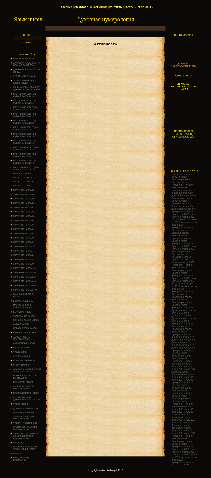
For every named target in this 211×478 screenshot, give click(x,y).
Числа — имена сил (24, 76)
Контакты (115, 7)
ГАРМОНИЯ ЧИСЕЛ (22, 312)
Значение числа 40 (23, 194)
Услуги (129, 7)
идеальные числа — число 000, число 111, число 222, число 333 (183, 366)
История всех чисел (24, 328)
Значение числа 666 (24, 281)
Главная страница (23, 58)
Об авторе (81, 7)
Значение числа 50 (23, 199)
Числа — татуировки (25, 423)
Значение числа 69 (23, 242)
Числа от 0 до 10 (22, 178)
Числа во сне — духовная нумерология (26, 398)
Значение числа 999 (24, 285)
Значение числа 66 (23, 229)
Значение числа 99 (23, 264)
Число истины (21, 356)
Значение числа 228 (24, 277)
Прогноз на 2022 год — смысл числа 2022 (25, 122)
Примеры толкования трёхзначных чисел (25, 448)
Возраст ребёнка (23, 301)
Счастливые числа (24, 343)
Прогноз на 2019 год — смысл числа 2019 (25, 142)
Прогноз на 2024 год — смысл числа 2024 (25, 108)
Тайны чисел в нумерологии (21, 338)
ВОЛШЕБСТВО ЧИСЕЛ (24, 361)
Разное (17, 453)
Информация (98, 7)
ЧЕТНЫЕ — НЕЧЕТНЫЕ (24, 332)
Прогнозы (144, 7)
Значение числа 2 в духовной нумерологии (184, 194)
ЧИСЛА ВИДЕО (20, 404)
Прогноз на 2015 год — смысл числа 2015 (25, 168)
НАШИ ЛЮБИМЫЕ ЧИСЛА (26, 320)
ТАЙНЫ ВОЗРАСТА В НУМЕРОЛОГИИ (23, 417)
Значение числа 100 (24, 268)
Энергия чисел (21, 365)
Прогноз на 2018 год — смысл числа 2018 (25, 148)
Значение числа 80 (23, 255)
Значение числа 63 (23, 216)
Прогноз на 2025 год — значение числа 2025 (184, 215)
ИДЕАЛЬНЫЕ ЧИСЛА (23, 412)
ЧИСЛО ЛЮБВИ (21, 347)
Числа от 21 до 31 (23, 186)
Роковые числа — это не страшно (25, 377)
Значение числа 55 (23, 203)
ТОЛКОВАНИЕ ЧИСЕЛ (24, 316)
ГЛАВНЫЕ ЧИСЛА (22, 174)
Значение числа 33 (23, 190)
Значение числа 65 (23, 225)
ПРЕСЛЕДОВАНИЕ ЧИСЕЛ (26, 393)
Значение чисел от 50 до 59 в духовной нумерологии (25, 436)
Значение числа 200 (24, 272)
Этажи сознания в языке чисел (23, 81)
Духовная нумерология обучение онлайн (184, 311)
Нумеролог (177, 174)
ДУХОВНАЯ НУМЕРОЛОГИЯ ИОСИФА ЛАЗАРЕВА (26, 64)
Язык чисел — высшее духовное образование (26, 88)
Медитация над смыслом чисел (22, 306)
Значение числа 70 (23, 246)
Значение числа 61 (23, 207)
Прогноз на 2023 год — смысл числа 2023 (25, 115)
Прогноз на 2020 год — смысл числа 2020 (25, 135)
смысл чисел (21, 324)
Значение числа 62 (23, 212)
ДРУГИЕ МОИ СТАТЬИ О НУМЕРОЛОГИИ (25, 428)
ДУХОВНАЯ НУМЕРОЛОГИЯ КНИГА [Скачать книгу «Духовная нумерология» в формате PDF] (184, 65)
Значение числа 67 (23, 233)
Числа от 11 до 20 (23, 182)
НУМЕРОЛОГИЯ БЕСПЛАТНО (21, 459)
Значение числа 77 (23, 251)
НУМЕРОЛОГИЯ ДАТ (23, 382)
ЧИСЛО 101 (18, 443)
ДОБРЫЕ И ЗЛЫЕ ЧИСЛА (25, 408)
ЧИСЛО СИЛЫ (20, 352)
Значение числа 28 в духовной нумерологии (184, 338)
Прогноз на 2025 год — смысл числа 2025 (25, 101)
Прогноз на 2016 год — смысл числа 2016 (25, 162)
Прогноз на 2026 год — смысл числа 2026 (25, 95)
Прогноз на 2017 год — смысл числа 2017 (25, 155)
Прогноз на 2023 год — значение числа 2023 (184, 279)
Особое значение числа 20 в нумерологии (27, 370)
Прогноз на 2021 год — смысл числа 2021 (25, 128)
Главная (66, 7)
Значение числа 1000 (25, 290)
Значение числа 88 (23, 259)
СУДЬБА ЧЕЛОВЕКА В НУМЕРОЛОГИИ (24, 387)
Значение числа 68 (23, 238)
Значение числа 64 (23, 220)
